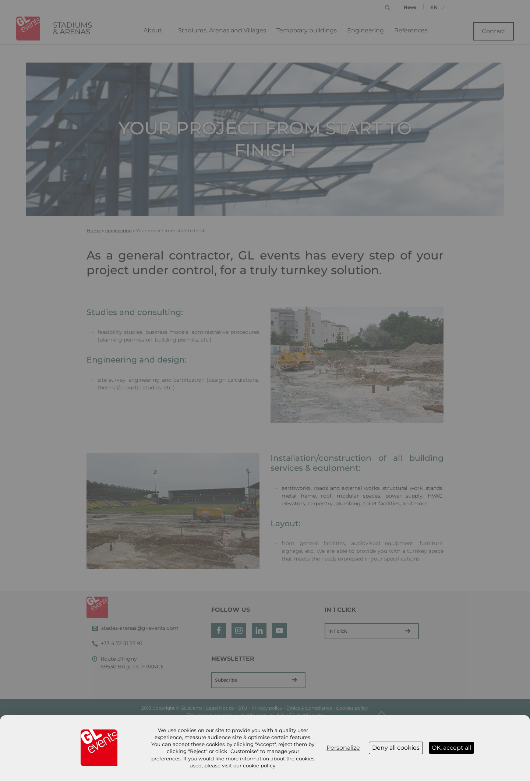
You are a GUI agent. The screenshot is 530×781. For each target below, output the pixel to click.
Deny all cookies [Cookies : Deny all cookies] (396, 747)
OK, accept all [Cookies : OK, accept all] (451, 747)
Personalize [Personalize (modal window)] (343, 747)
